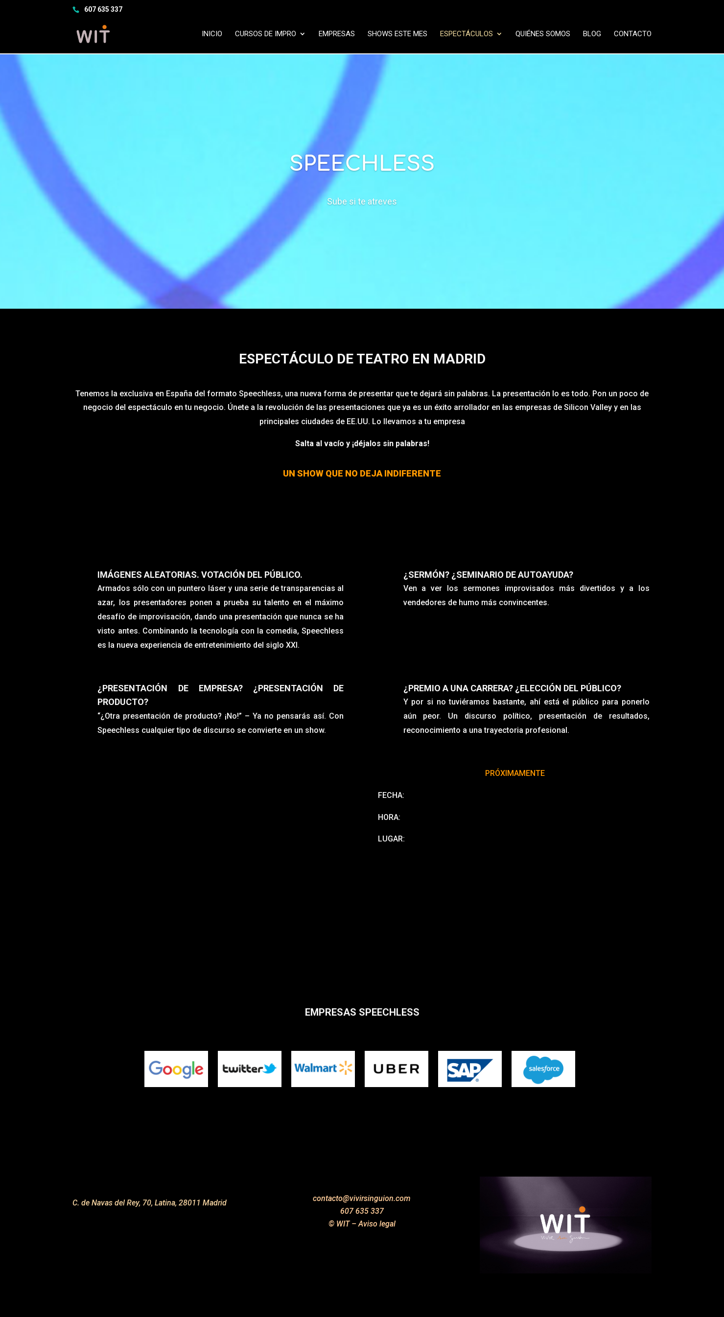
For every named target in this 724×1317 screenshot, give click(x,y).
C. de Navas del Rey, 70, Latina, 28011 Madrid (149, 1202)
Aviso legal (377, 1223)
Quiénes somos (542, 35)
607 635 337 (103, 9)
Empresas (337, 35)
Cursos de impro (265, 35)
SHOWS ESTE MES (397, 35)
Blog (592, 35)
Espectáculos (466, 35)
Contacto (633, 35)
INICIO (212, 35)
